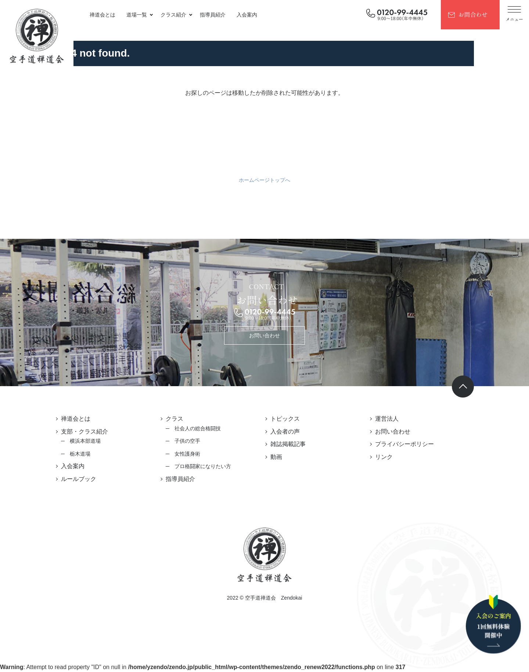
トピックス (285, 419)
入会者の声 (285, 431)
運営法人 (387, 419)
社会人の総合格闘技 (197, 428)
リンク (384, 457)
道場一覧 (136, 15)
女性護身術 (187, 454)
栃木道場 (80, 454)
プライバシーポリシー (404, 444)
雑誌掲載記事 (288, 444)
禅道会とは (102, 15)
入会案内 (247, 15)
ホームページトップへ (264, 180)
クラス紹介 (173, 15)
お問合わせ (472, 14)
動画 (276, 457)
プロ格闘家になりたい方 (202, 466)
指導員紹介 (213, 15)
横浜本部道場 (85, 441)
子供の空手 (187, 441)
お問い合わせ (264, 335)
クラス (174, 419)
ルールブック (78, 479)
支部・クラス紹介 (84, 431)
